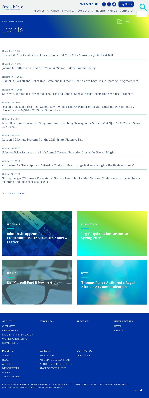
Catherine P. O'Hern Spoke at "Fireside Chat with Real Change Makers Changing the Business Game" (68, 165)
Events (20, 21)
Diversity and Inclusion (17, 334)
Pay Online (126, 4)
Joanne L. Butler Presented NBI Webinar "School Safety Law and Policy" (49, 68)
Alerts (6, 355)
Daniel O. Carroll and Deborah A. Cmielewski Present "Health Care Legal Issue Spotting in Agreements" (70, 81)
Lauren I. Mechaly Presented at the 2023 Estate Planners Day (42, 139)
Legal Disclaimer (85, 384)
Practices (68, 10)
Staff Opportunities (53, 368)
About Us (39, 10)
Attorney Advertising (113, 384)
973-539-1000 (89, 4)
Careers (112, 10)
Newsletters (10, 368)
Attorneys (53, 10)
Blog (5, 359)
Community (10, 342)
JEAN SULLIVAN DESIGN (20, 387)
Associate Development (55, 359)
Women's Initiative (14, 338)
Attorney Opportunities (56, 363)
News (117, 326)
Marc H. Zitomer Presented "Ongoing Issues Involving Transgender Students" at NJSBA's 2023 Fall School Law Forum (72, 125)
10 (23, 193)
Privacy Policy (62, 384)
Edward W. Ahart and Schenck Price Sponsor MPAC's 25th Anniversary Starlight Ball (57, 55)
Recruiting (47, 355)
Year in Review (11, 376)
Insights (100, 10)
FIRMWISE (49, 387)
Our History (10, 330)
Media (6, 372)
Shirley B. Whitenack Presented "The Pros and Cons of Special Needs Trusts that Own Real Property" (68, 94)
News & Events (85, 10)
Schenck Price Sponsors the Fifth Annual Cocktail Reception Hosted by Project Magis (58, 152)
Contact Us (127, 10)
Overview (8, 326)
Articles (7, 363)
